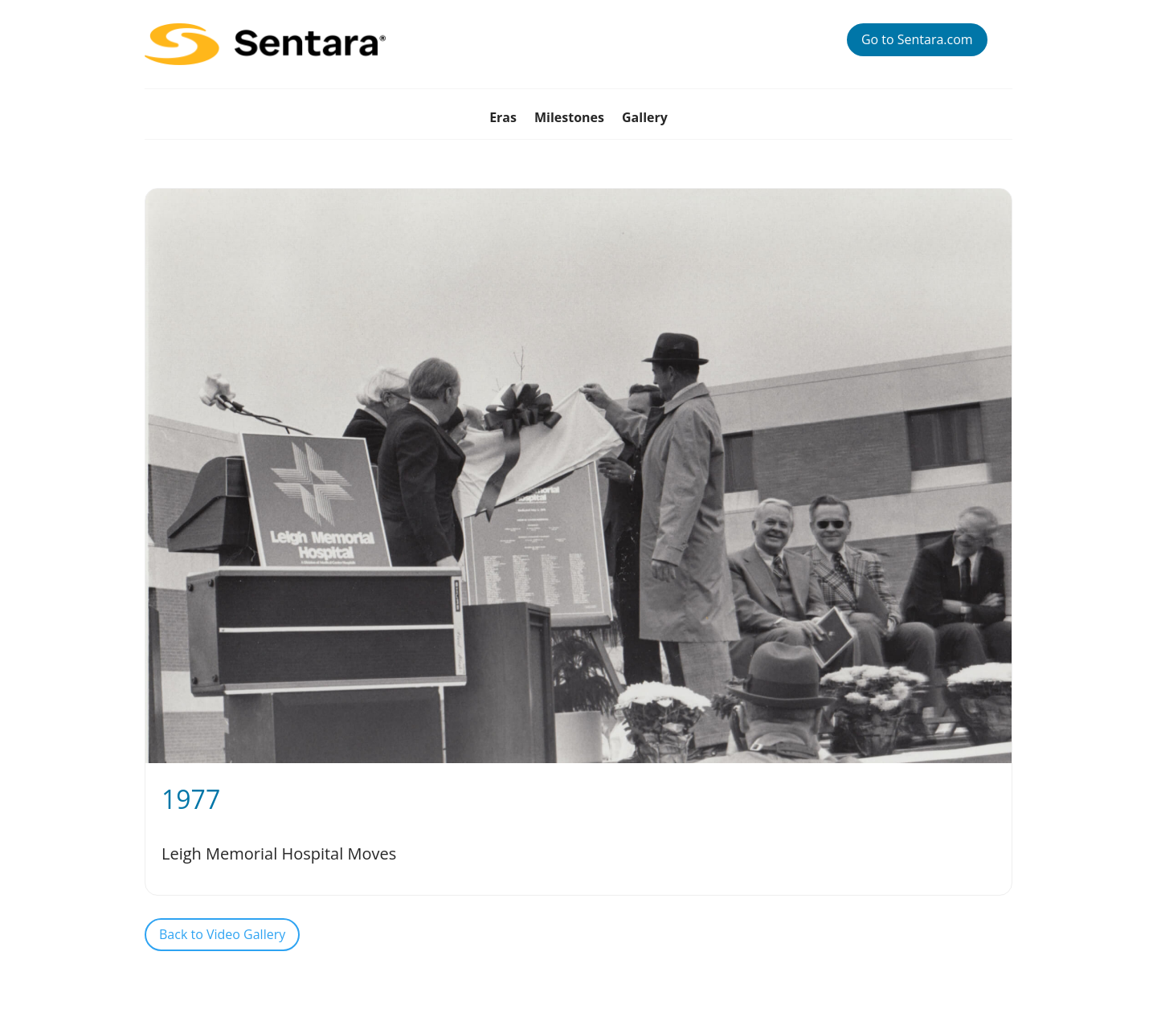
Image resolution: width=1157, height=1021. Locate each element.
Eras (503, 119)
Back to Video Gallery (222, 934)
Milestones (569, 119)
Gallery (645, 119)
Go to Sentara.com (917, 39)
